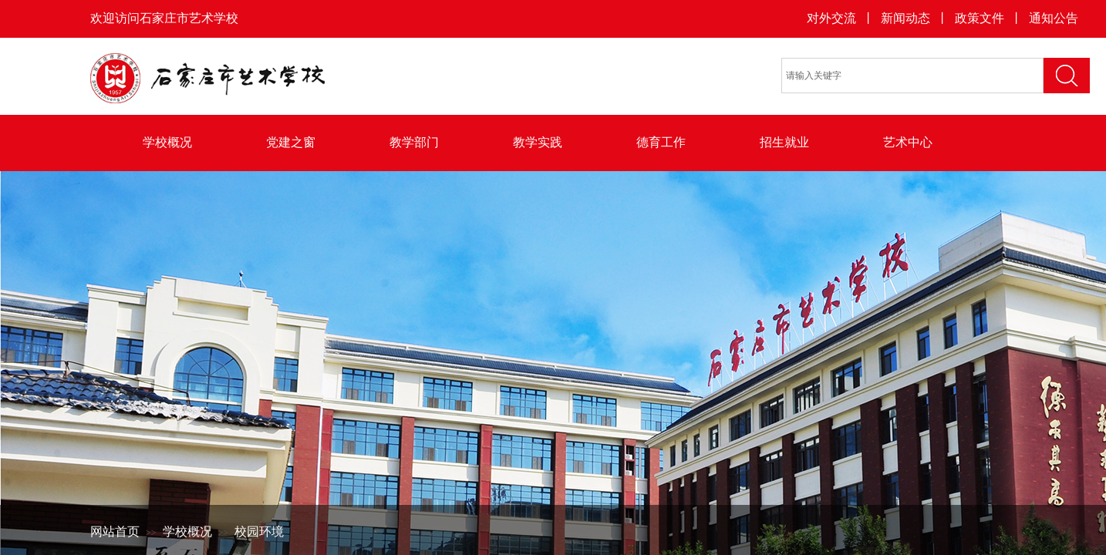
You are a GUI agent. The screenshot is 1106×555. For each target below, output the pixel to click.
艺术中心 (907, 142)
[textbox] (912, 75)
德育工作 (661, 142)
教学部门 (414, 142)
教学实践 (537, 142)
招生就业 (784, 142)
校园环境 (259, 531)
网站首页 (115, 531)
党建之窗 (290, 142)
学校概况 (167, 142)
